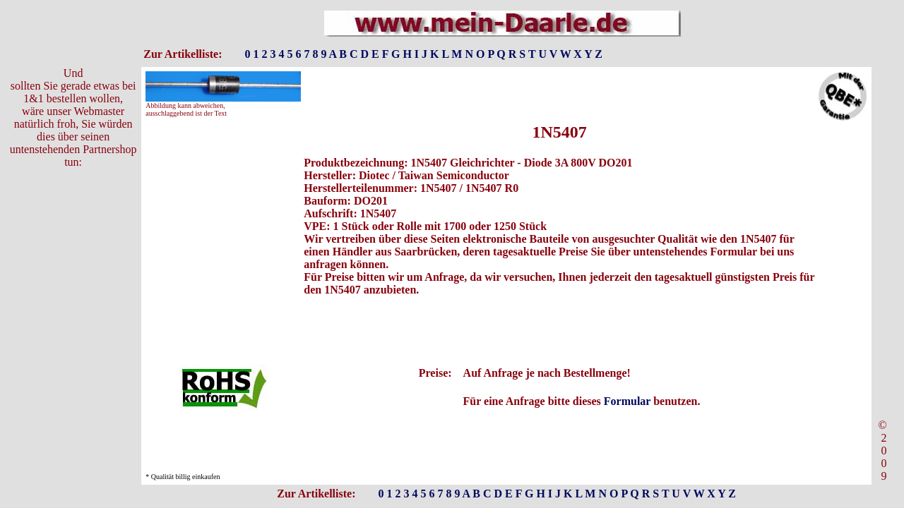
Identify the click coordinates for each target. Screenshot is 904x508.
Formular (627, 401)
